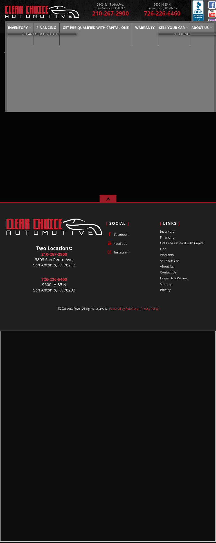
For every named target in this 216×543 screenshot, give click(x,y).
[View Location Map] (110, 6)
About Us (167, 266)
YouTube (212, 13)
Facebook (212, 5)
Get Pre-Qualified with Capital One (87, 27)
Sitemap (166, 284)
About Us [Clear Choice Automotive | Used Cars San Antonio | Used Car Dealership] (191, 27)
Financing (167, 237)
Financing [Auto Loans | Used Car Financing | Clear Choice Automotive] (38, 27)
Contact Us (168, 272)
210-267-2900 (54, 254)
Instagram (117, 251)
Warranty (167, 255)
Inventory (11, 27)
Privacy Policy (149, 309)
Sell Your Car (163, 27)
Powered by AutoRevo (123, 309)
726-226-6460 (54, 279)
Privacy (165, 290)
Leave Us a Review (174, 278)
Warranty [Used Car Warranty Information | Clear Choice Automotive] (136, 27)
